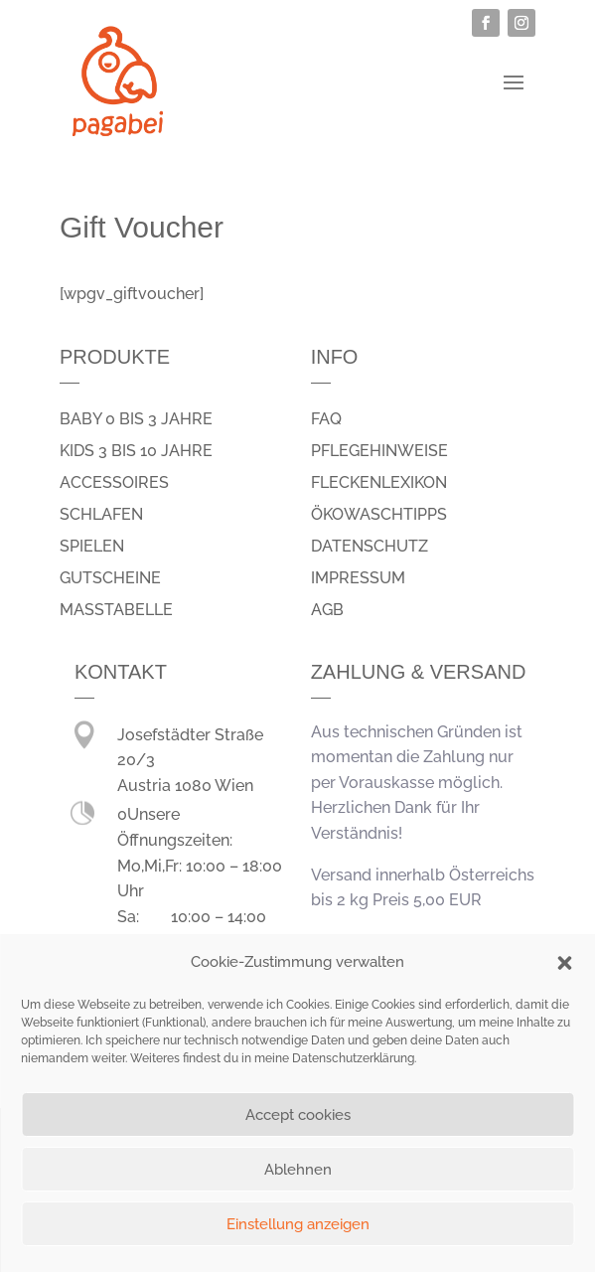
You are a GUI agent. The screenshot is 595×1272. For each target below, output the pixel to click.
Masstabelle (116, 609)
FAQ (326, 418)
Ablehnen (298, 1170)
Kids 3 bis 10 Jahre (136, 450)
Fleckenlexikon (379, 482)
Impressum (358, 577)
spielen (92, 546)
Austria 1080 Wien (185, 785)
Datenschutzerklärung (353, 1058)
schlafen (101, 514)
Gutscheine (110, 577)
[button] (564, 963)
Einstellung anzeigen (298, 1224)
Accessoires (114, 482)
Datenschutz (369, 546)
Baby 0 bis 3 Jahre (136, 418)
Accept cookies (298, 1115)
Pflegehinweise (379, 450)
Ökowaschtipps (379, 514)
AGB (327, 609)
